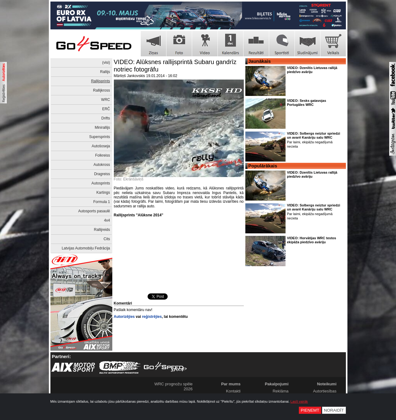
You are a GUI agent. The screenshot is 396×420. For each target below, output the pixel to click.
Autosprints (100, 183)
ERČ (106, 109)
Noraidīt (334, 410)
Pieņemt (310, 410)
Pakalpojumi (277, 384)
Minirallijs (102, 127)
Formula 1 (101, 202)
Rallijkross (101, 90)
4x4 (107, 220)
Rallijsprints (100, 81)
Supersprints (99, 137)
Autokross (101, 164)
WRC (105, 99)
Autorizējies (124, 316)
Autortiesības (325, 391)
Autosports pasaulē (94, 211)
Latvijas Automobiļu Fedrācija (86, 248)
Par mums (231, 384)
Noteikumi (327, 384)
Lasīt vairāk (299, 401)
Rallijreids (102, 229)
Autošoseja (101, 146)
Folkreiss (102, 155)
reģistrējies (152, 316)
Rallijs (105, 72)
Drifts (105, 118)
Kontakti (233, 391)
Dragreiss (102, 174)
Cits (107, 239)
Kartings (103, 192)
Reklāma (280, 391)
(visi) (106, 62)
